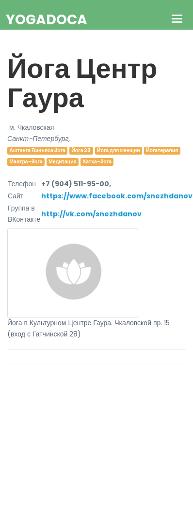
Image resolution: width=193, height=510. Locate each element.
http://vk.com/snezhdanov (91, 214)
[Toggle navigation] (177, 20)
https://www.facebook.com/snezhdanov (117, 196)
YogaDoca (46, 20)
